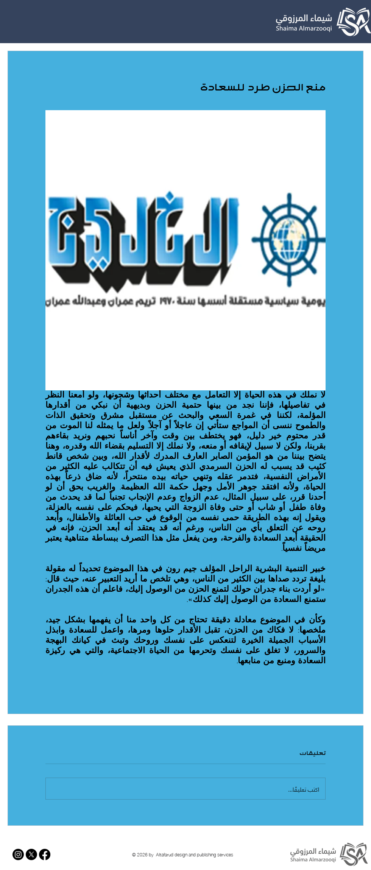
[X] (31, 854)
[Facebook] (44, 854)
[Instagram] (18, 854)
